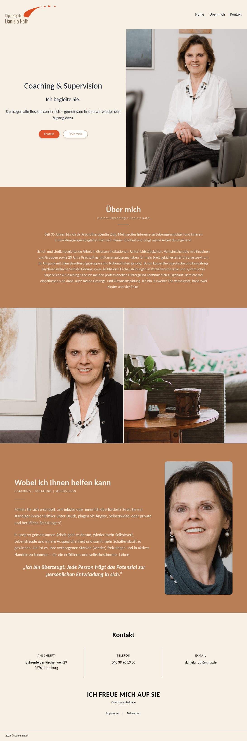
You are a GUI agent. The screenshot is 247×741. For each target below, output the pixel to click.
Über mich (217, 14)
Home (199, 14)
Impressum (112, 713)
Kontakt (236, 14)
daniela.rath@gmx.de (201, 662)
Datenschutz (134, 713)
